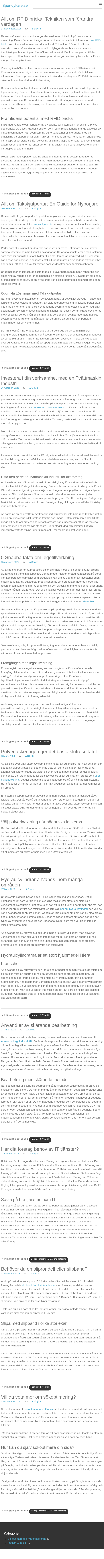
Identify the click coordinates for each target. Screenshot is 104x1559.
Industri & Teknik (40, 194)
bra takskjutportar (43, 224)
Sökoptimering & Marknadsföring (49, 1259)
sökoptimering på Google (39, 1409)
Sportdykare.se (15, 5)
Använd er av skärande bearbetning (39, 1025)
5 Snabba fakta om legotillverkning (37, 557)
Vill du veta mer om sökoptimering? (38, 1397)
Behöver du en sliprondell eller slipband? (44, 1269)
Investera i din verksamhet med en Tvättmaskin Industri (51, 380)
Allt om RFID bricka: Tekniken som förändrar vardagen (48, 21)
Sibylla (37, 28)
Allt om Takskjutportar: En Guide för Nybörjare (49, 204)
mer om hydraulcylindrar (73, 908)
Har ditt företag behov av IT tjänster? (40, 1149)
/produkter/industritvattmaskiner (49, 407)
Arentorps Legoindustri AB (16, 1041)
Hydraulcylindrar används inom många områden (42, 882)
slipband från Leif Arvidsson (38, 1285)
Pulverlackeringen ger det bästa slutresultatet (49, 751)
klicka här (88, 601)
